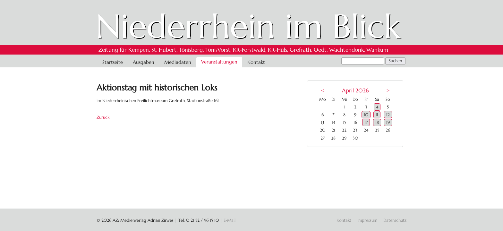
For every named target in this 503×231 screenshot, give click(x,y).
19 (388, 122)
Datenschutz (394, 220)
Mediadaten (177, 62)
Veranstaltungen (219, 62)
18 (377, 122)
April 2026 (355, 90)
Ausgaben (143, 62)
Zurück (103, 117)
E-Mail (229, 220)
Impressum (367, 220)
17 (366, 122)
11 (377, 114)
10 (366, 114)
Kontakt (256, 62)
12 (388, 114)
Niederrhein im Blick (248, 26)
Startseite (112, 62)
